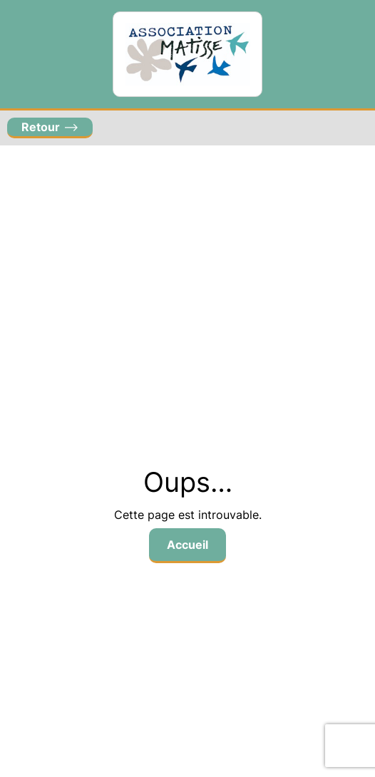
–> (49, 127)
